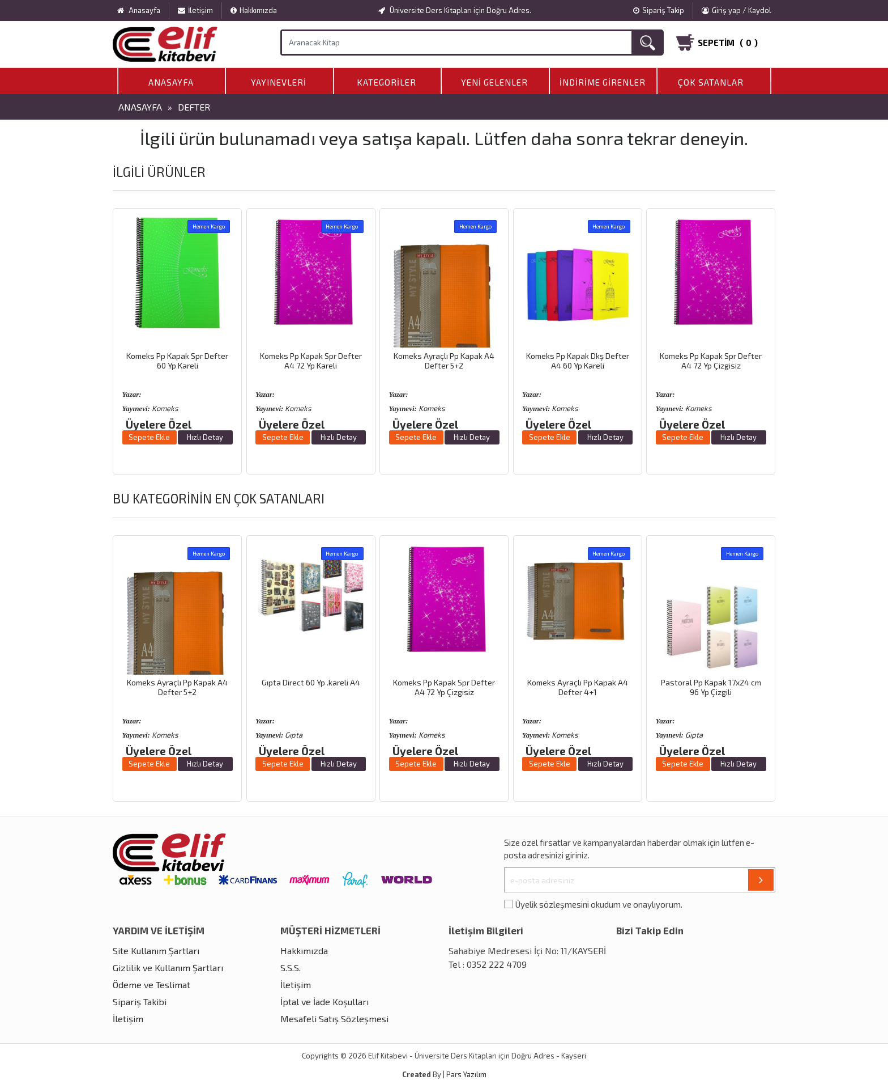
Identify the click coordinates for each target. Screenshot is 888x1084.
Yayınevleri (278, 82)
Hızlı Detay (205, 437)
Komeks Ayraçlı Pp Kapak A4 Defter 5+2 (444, 360)
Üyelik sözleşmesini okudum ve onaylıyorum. (598, 904)
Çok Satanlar (711, 82)
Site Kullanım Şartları (156, 950)
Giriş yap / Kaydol (736, 10)
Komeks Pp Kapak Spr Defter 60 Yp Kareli (177, 360)
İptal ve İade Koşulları (324, 1001)
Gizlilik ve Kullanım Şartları (168, 967)
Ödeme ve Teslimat (151, 984)
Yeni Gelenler (494, 82)
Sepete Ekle (149, 437)
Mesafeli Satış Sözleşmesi (334, 1018)
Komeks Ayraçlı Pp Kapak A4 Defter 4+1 (577, 687)
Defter (194, 106)
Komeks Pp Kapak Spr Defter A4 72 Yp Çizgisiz (711, 360)
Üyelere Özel (158, 424)
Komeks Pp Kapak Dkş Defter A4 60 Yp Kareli (577, 360)
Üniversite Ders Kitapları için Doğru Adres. (454, 10)
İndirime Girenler (603, 82)
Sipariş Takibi (139, 1001)
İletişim (195, 10)
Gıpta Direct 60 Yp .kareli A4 (311, 682)
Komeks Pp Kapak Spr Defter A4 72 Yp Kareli (311, 360)
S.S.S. (290, 967)
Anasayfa (171, 82)
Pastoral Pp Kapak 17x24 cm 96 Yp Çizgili (711, 687)
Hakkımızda (253, 10)
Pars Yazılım (466, 1074)
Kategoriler (386, 82)
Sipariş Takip (658, 10)
